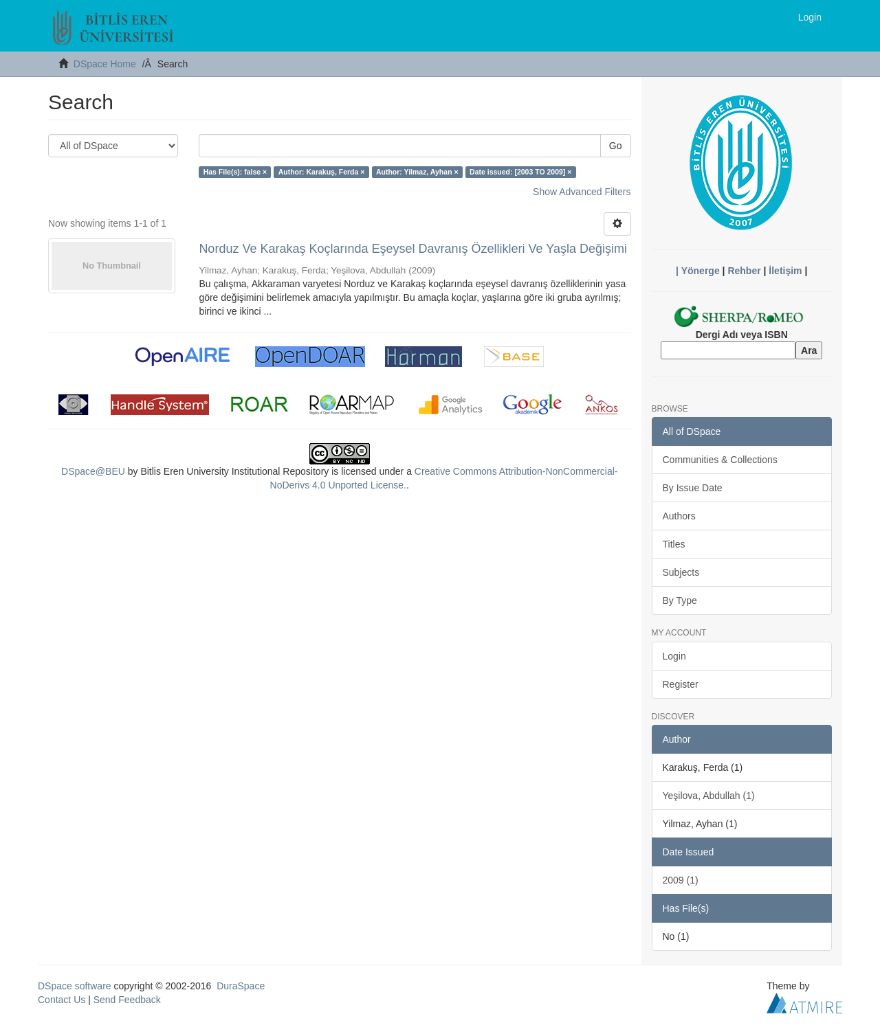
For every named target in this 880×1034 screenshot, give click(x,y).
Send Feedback (127, 999)
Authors (679, 515)
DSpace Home (105, 63)
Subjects (681, 572)
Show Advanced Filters (581, 191)
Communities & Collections (720, 459)
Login (674, 656)
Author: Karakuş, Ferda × (321, 172)
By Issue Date (693, 487)
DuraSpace (241, 985)
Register (680, 684)
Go (615, 145)
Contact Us (61, 999)
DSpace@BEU (93, 471)
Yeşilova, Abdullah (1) (709, 795)
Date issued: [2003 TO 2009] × (520, 172)
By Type (680, 600)
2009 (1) (680, 880)
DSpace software (74, 985)
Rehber (743, 270)
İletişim (785, 270)
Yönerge (700, 270)
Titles (674, 544)
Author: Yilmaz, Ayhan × (417, 172)
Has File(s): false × (235, 172)
